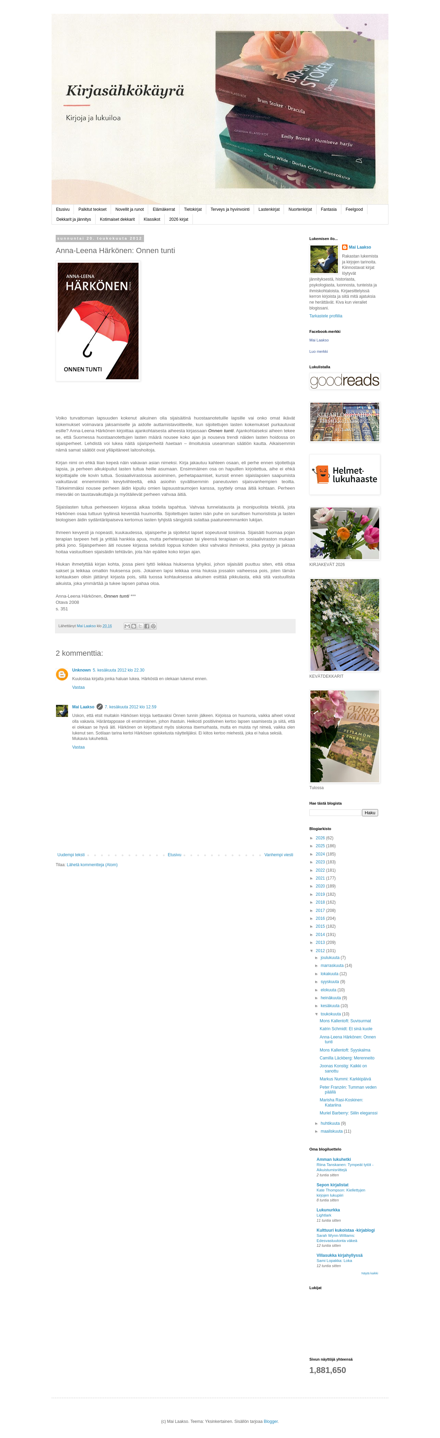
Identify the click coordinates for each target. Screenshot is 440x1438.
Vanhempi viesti (278, 854)
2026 (321, 838)
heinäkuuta (331, 997)
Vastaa (78, 687)
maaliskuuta (332, 1131)
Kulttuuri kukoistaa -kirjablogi (346, 1230)
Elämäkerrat (164, 209)
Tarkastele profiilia (325, 316)
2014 (321, 934)
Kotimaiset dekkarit (117, 219)
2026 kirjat (178, 219)
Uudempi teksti (71, 854)
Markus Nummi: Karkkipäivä (345, 1079)
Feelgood (354, 209)
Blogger (271, 1421)
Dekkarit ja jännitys (73, 219)
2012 (321, 950)
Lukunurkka (328, 1210)
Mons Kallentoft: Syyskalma (345, 1050)
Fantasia (329, 209)
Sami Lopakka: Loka (334, 1261)
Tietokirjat (193, 209)
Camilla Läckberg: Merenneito (347, 1058)
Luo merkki (318, 351)
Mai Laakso (83, 707)
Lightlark (324, 1215)
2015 (321, 926)
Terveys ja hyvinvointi (230, 209)
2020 (321, 886)
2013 (321, 942)
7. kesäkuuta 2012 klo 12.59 (130, 707)
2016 (321, 918)
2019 (321, 894)
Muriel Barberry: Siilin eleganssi (348, 1113)
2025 (321, 845)
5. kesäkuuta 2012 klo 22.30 (118, 670)
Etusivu (62, 209)
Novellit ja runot (130, 209)
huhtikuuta (331, 1123)
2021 (321, 878)
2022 (321, 870)
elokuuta (329, 990)
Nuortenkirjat (300, 209)
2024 (321, 854)
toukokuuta (331, 1014)
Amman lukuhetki (334, 1159)
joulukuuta (331, 957)
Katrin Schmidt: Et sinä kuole (346, 1028)
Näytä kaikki (369, 1273)
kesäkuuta (331, 1005)
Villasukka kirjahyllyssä (340, 1255)
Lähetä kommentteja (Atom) (92, 864)
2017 (321, 910)
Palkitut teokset (92, 209)
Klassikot (152, 219)
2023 (321, 862)
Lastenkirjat (268, 209)
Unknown (81, 670)
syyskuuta (330, 981)
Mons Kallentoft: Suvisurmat (345, 1020)
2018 (321, 902)
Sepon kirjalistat (333, 1185)
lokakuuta (330, 973)
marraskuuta (333, 965)
